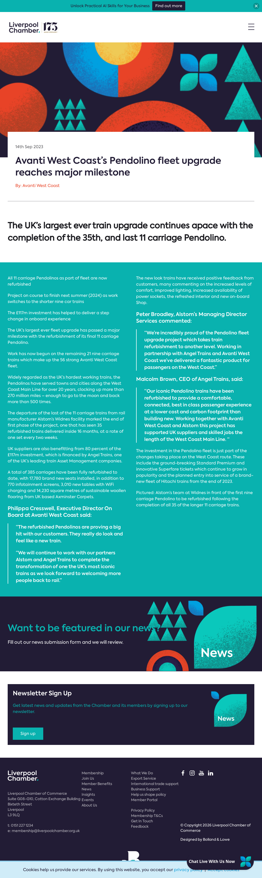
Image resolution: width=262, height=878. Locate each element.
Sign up (28, 733)
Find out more (168, 5)
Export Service (143, 778)
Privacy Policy (143, 810)
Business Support (145, 789)
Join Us (88, 778)
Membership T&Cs (147, 815)
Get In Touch (142, 821)
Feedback (140, 826)
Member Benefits (97, 783)
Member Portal (144, 800)
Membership (93, 773)
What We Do (142, 773)
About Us (89, 805)
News (86, 789)
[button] (256, 6)
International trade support (155, 783)
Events (88, 800)
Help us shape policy (148, 794)
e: (44, 830)
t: (20, 825)
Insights (88, 794)
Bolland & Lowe (216, 839)
